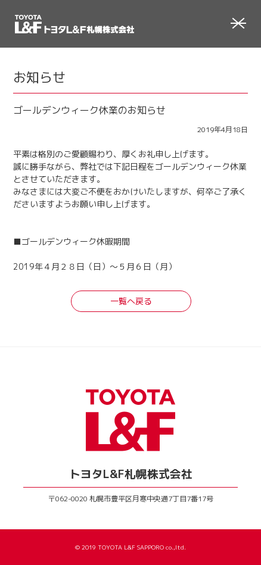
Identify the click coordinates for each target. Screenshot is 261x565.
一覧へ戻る (131, 301)
